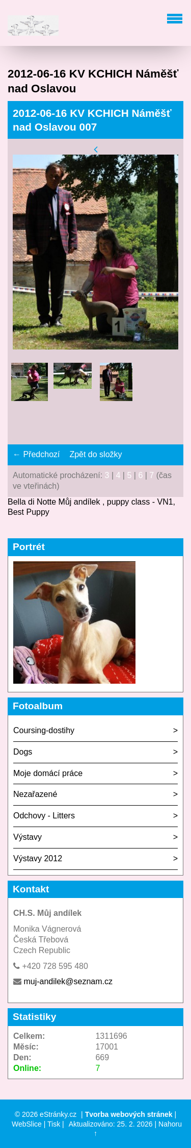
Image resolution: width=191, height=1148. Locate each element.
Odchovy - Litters (44, 815)
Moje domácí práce (48, 773)
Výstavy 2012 (37, 858)
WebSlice (27, 1124)
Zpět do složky (95, 454)
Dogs (22, 751)
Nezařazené (35, 794)
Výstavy (27, 837)
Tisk (53, 1124)
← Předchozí (36, 454)
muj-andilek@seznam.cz (68, 981)
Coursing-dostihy (43, 730)
